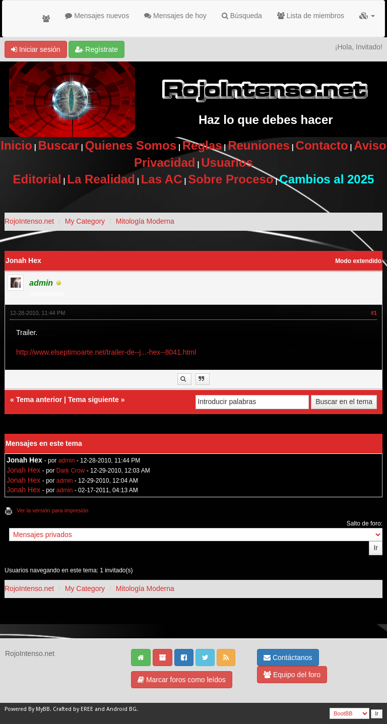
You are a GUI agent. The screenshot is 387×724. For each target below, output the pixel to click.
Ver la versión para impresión (52, 510)
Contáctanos (288, 657)
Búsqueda (242, 16)
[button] (367, 16)
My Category (85, 221)
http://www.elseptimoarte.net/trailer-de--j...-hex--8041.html (106, 352)
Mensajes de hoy (175, 16)
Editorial (37, 179)
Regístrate (96, 49)
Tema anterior (39, 400)
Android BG (121, 709)
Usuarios (227, 162)
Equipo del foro (292, 675)
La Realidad (101, 179)
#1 (374, 313)
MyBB (43, 709)
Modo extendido (358, 261)
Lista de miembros (310, 16)
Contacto (322, 145)
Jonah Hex (23, 470)
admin (66, 460)
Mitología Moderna (145, 221)
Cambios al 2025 (326, 179)
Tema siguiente (93, 400)
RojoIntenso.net (29, 221)
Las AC (161, 179)
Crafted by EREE (73, 709)
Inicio (16, 145)
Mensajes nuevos (97, 16)
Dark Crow (70, 470)
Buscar (58, 145)
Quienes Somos (130, 145)
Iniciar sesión (35, 49)
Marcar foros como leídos (182, 680)
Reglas (202, 145)
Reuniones (259, 145)
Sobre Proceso (230, 179)
